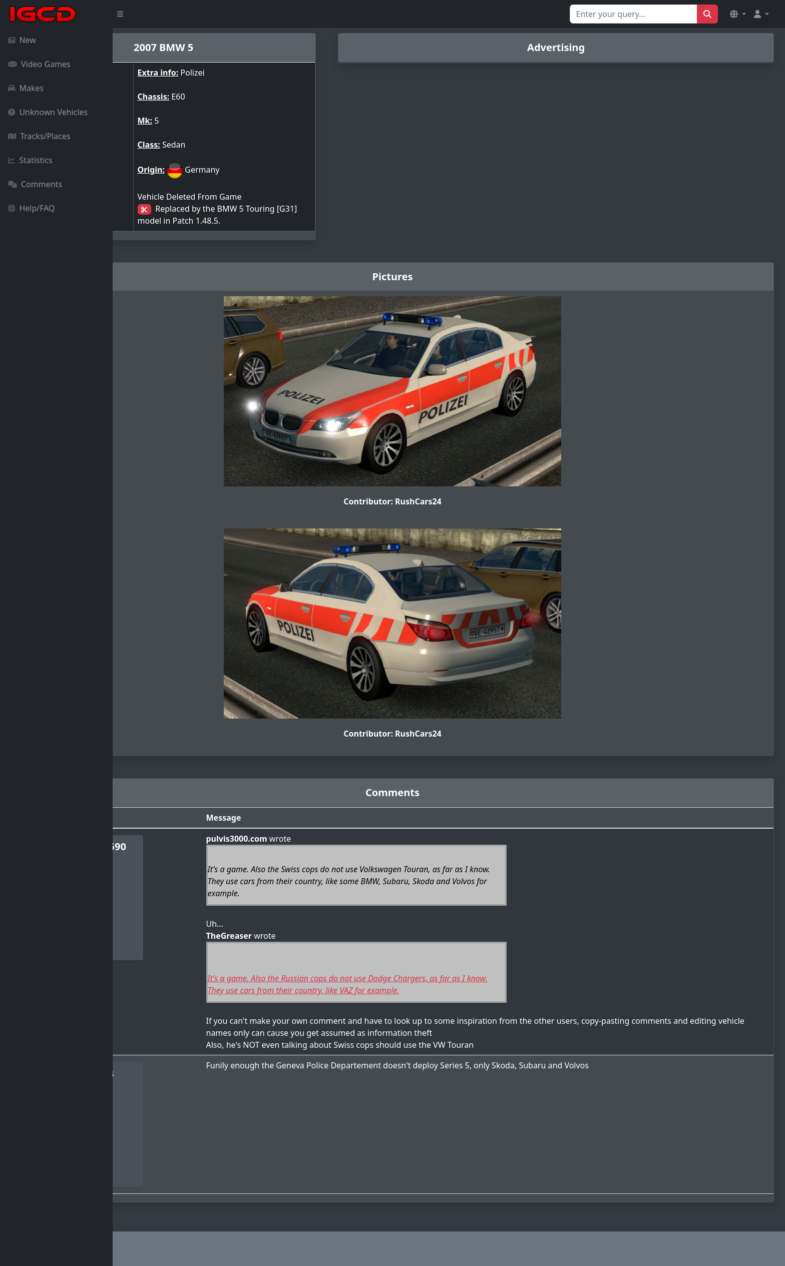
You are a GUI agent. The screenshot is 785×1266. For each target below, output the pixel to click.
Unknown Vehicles (48, 112)
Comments (35, 184)
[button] (738, 14)
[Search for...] (633, 14)
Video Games (39, 64)
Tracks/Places (39, 136)
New (22, 40)
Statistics (30, 160)
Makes (26, 88)
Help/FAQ (31, 208)
